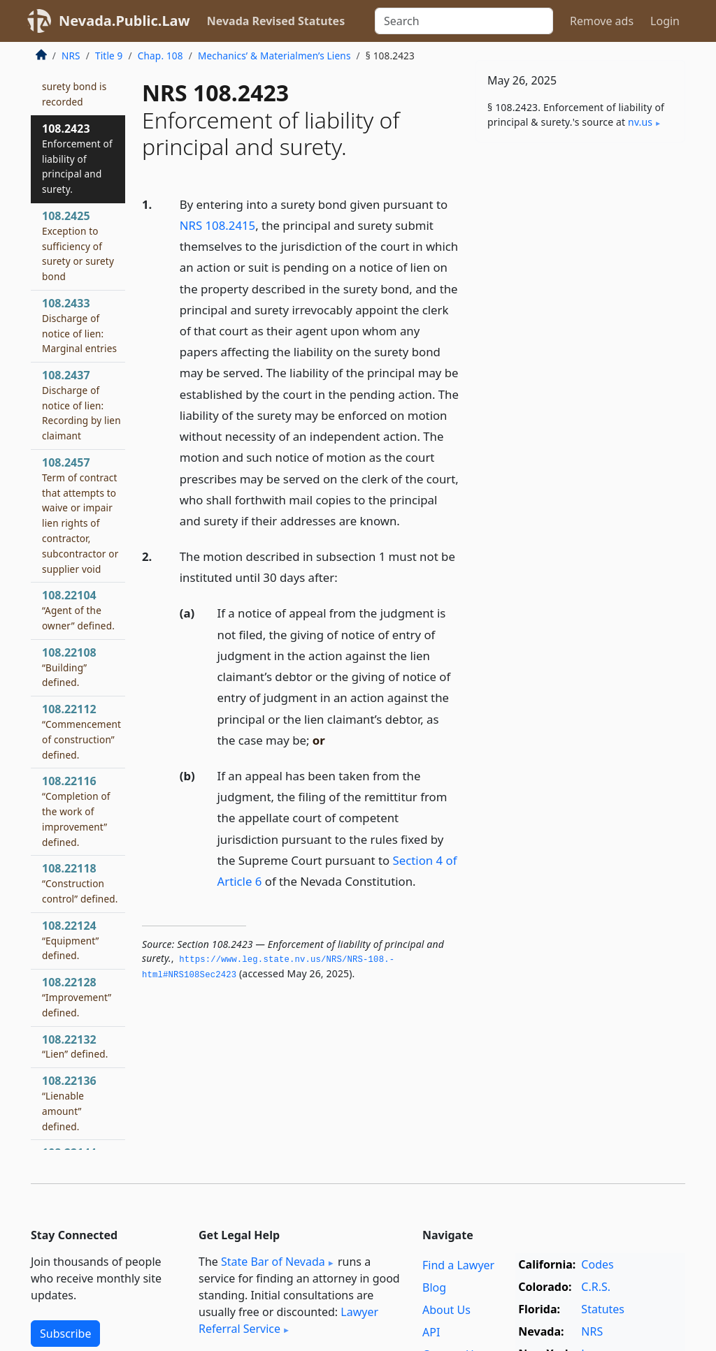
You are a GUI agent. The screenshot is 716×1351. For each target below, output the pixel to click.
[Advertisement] (580, 249)
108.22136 (69, 1102)
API (431, 1332)
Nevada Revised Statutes (276, 21)
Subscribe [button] (65, 1333)
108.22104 (78, 609)
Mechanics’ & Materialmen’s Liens (274, 55)
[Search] (464, 21)
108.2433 (79, 325)
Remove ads (601, 21)
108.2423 (77, 158)
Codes (597, 1264)
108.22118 (80, 883)
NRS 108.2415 (217, 225)
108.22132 (75, 1046)
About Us (446, 1309)
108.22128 (76, 996)
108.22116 (76, 810)
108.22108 (69, 667)
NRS (71, 55)
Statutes (602, 1309)
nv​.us (640, 122)
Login (665, 21)
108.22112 (81, 731)
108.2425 (78, 245)
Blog (434, 1287)
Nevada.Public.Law (124, 20)
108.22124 (70, 940)
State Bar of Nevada (273, 1261)
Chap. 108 (160, 55)
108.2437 (81, 404)
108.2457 (80, 515)
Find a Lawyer (458, 1265)
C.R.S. (595, 1286)
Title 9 (109, 55)
